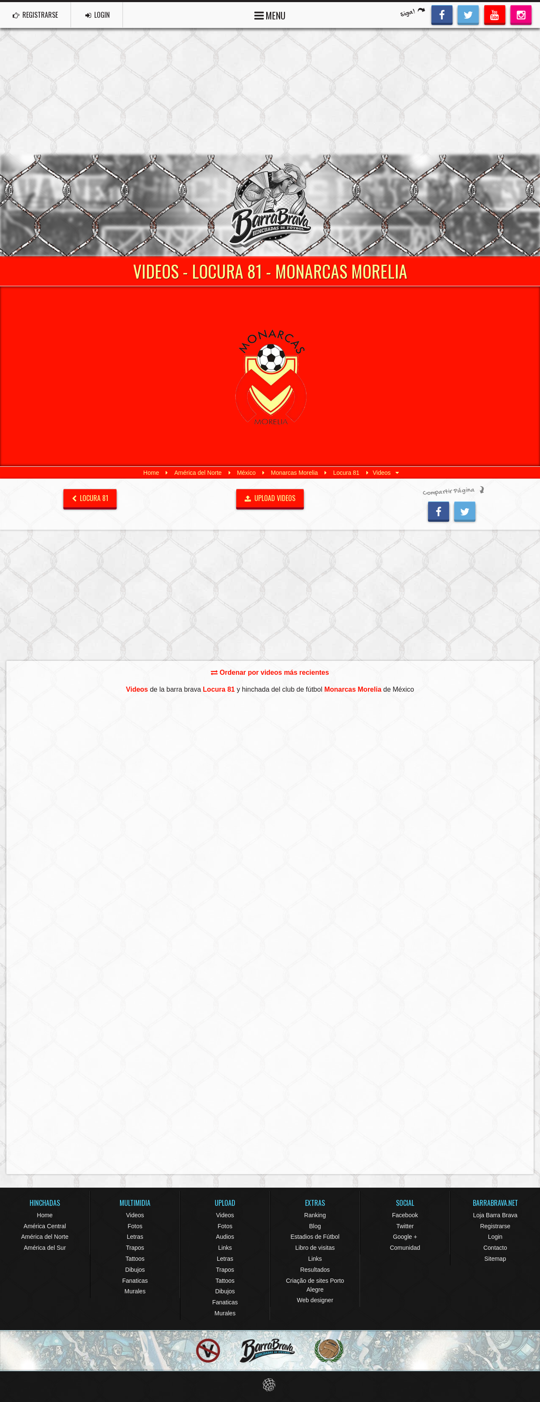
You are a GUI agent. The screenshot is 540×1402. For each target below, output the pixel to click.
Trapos (135, 1247)
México (246, 472)
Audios (225, 1236)
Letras (135, 1236)
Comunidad (405, 1247)
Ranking (315, 1215)
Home (151, 472)
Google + (405, 1236)
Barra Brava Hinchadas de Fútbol (270, 205)
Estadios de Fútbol (315, 1236)
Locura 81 (346, 472)
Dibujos (135, 1269)
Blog (315, 1226)
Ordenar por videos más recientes (270, 672)
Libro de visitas (315, 1247)
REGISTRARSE (35, 15)
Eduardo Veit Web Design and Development (270, 1385)
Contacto (495, 1247)
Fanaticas (135, 1280)
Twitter (405, 1226)
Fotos (135, 1226)
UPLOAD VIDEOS (270, 498)
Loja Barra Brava (495, 1215)
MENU (270, 14)
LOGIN (97, 15)
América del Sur (45, 1247)
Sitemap (495, 1258)
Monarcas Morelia (294, 472)
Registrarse (495, 1226)
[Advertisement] (270, 91)
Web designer (315, 1300)
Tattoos (135, 1258)
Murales (135, 1291)
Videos (135, 1215)
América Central (45, 1226)
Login (495, 1236)
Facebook (405, 1215)
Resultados (315, 1269)
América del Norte (198, 472)
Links (225, 1247)
